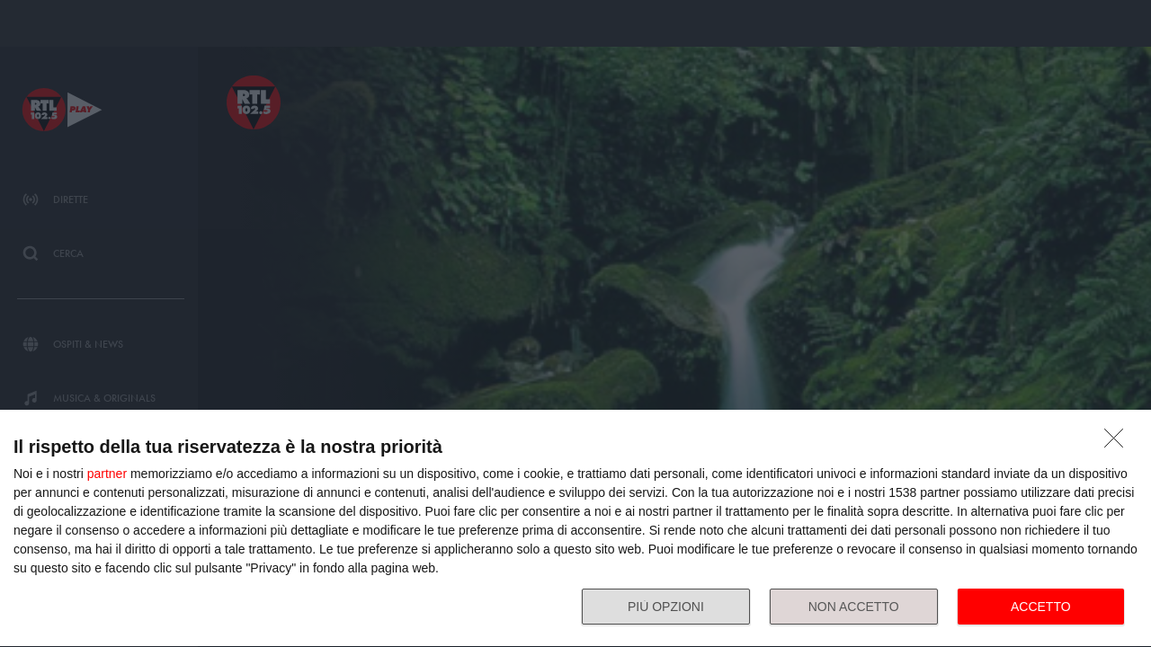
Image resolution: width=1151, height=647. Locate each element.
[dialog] (575, 529)
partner (107, 473)
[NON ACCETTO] (1118, 443)
